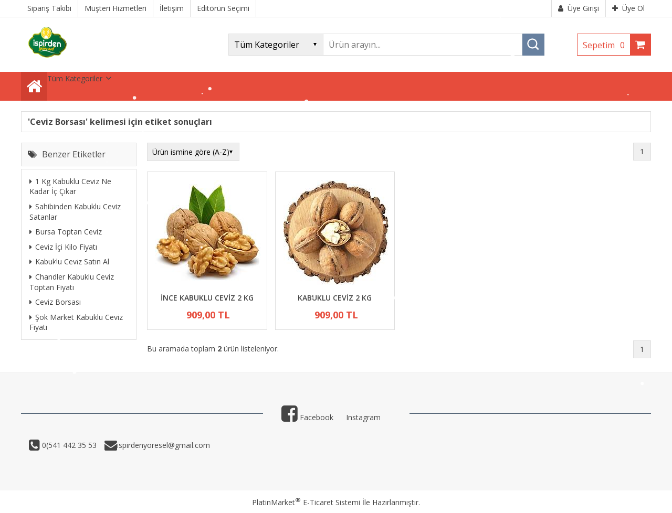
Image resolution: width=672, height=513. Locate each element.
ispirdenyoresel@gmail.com (163, 445)
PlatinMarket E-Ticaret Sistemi (306, 502)
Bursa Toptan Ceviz (65, 232)
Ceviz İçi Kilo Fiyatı (63, 247)
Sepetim (606, 45)
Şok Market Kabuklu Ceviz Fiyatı (76, 322)
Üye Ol (628, 8)
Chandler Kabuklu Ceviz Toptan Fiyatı (71, 282)
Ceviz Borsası (55, 302)
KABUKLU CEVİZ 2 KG (335, 298)
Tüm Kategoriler (74, 78)
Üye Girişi (578, 8)
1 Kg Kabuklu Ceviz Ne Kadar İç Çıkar (70, 186)
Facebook (307, 417)
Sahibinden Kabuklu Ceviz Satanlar (75, 211)
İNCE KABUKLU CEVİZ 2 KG (207, 298)
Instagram (363, 417)
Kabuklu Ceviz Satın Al (69, 261)
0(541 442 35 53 (68, 445)
